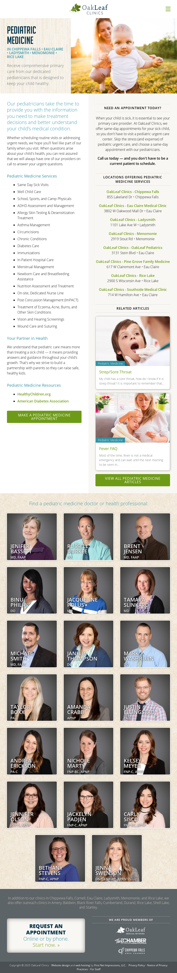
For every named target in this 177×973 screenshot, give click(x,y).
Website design (60, 965)
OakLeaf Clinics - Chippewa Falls (133, 191)
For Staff (95, 969)
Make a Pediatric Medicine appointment (44, 417)
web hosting (82, 965)
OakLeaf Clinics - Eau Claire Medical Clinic (133, 205)
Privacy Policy (137, 965)
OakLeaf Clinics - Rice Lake (133, 275)
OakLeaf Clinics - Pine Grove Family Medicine (133, 261)
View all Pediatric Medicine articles (132, 480)
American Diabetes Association (43, 401)
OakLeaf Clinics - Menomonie (133, 233)
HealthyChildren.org (34, 394)
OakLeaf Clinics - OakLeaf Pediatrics (132, 247)
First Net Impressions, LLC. (110, 965)
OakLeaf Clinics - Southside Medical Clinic (133, 289)
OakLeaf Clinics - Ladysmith (132, 219)
